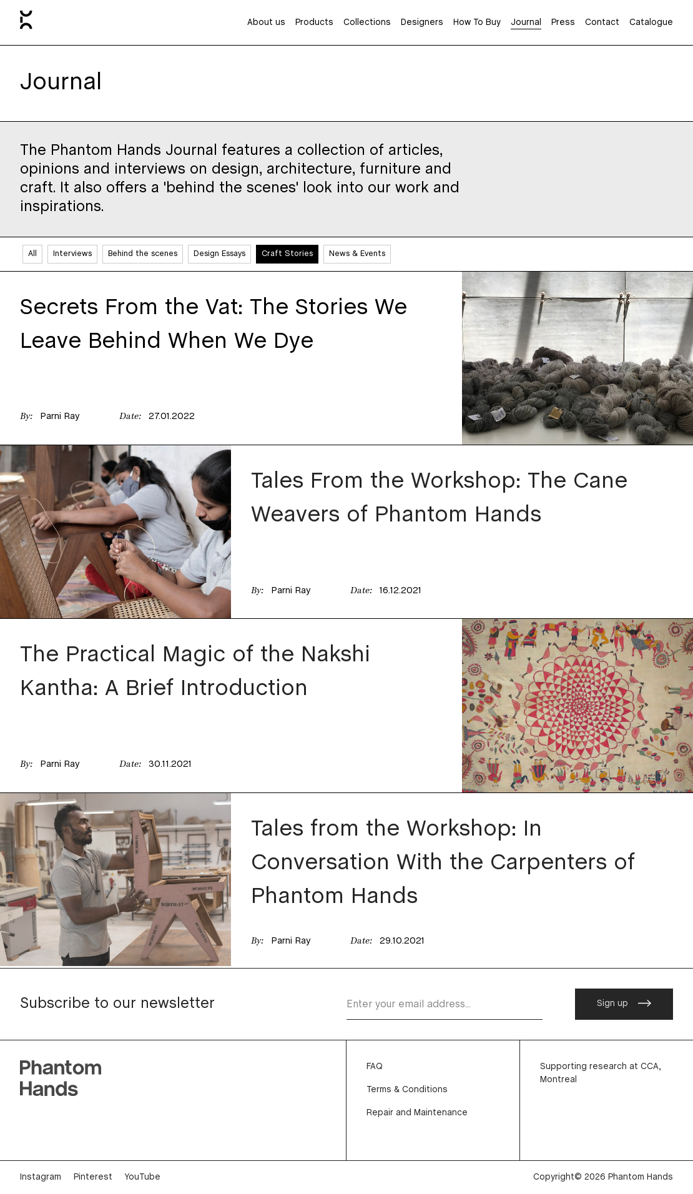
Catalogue (651, 23)
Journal (526, 23)
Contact (602, 23)
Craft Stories (287, 254)
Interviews (72, 254)
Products (314, 23)
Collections (367, 23)
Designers (422, 23)
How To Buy (477, 23)
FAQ (374, 1067)
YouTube (142, 1177)
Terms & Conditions (407, 1090)
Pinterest (93, 1177)
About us (266, 23)
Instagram (40, 1177)
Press (563, 23)
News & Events (357, 254)
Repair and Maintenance (417, 1113)
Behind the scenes (142, 254)
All (32, 254)
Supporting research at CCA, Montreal (600, 1073)
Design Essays (219, 254)
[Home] (26, 22)
